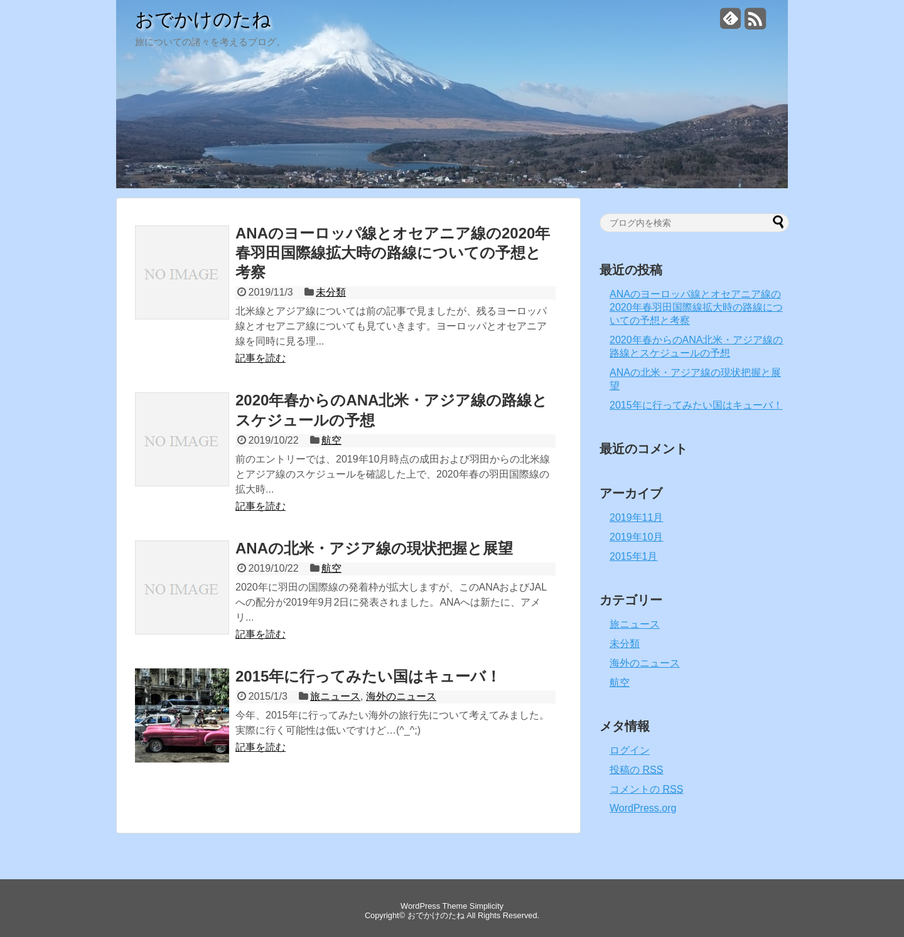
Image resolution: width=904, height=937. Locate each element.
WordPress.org (643, 808)
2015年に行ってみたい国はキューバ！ (368, 676)
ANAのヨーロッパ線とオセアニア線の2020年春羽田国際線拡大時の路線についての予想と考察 (392, 253)
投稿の (636, 769)
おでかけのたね (203, 19)
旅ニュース (335, 696)
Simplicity (486, 906)
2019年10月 (636, 537)
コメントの (646, 789)
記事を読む (260, 358)
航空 (331, 440)
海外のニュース (401, 696)
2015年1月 (634, 556)
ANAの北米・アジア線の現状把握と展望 (374, 548)
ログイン (630, 750)
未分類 (331, 292)
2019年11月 (636, 517)
